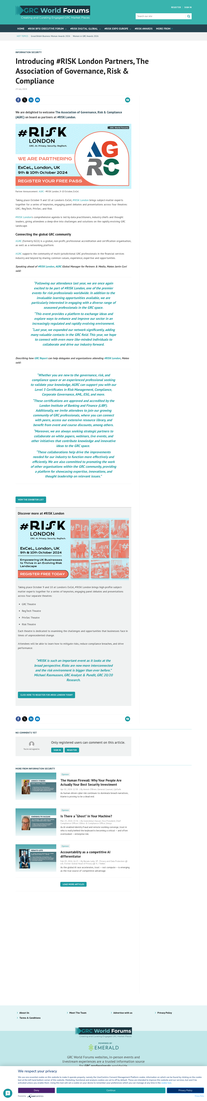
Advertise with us (122, 1012)
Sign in (57, 750)
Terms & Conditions (30, 1017)
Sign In (188, 7)
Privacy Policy (164, 1012)
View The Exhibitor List (31, 499)
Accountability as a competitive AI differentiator (85, 854)
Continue (110, 1090)
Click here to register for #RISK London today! (46, 695)
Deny (36, 1090)
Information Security (29, 52)
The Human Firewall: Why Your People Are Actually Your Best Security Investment (90, 782)
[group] (163, 28)
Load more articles (73, 884)
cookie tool (166, 1082)
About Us (24, 1012)
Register (176, 7)
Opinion (65, 774)
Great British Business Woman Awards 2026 (50, 36)
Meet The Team (77, 1012)
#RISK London (66, 117)
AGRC (41, 191)
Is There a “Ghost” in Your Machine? (86, 816)
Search (188, 16)
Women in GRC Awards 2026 (86, 36)
